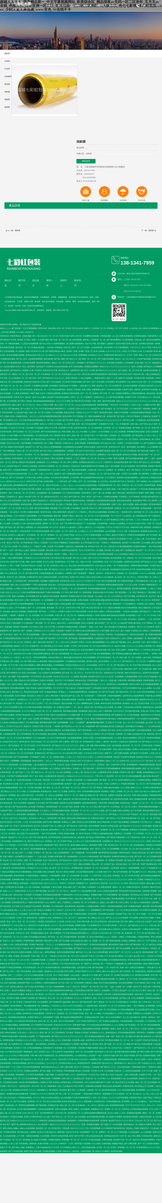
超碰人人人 (79, 420)
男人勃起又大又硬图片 (101, 1151)
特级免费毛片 (153, 336)
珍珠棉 (7, 61)
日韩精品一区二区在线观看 (120, 435)
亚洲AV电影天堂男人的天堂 (70, 336)
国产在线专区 (91, 455)
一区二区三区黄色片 (8, 700)
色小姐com (144, 791)
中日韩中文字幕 (97, 1071)
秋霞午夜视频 (129, 1056)
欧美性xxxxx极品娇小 (68, 527)
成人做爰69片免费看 (114, 1117)
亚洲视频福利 (132, 765)
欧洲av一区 (111, 566)
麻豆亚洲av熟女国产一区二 (49, 642)
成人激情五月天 (9, 814)
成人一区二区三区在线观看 (134, 723)
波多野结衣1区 (115, 447)
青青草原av (141, 1033)
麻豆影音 (6, 868)
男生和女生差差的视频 (98, 512)
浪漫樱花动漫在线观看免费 (18, 1094)
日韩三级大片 (67, 1078)
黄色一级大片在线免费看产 (87, 424)
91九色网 (7, 524)
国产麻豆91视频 (43, 669)
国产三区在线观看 (54, 382)
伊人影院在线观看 (41, 527)
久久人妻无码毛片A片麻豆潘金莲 (36, 925)
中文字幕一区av (73, 562)
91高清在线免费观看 (46, 1109)
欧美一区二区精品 (100, 1098)
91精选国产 (60, 631)
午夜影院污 (108, 462)
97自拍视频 (134, 918)
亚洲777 (144, 1067)
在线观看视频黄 (93, 443)
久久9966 (49, 987)
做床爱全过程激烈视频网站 (128, 478)
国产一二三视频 (26, 853)
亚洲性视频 (66, 1040)
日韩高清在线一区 (85, 646)
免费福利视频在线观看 (140, 566)
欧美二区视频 (137, 367)
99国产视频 (34, 393)
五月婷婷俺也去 (122, 1002)
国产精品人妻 (10, 527)
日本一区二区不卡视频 (137, 914)
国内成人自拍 (92, 661)
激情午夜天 (8, 470)
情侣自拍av (132, 619)
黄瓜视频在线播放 (128, 600)
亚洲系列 (145, 887)
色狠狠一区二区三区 (88, 458)
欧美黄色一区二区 (32, 455)
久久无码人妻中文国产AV (71, 592)
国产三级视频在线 (127, 550)
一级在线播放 (27, 569)
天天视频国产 (35, 757)
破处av (21, 497)
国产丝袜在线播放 (7, 715)
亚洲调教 (43, 581)
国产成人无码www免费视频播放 (52, 344)
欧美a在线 (30, 994)
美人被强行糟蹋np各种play (78, 845)
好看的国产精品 (23, 983)
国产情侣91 (111, 818)
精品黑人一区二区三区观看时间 (109, 386)
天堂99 (42, 393)
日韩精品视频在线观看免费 (57, 650)
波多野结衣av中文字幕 (95, 1040)
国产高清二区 (76, 742)
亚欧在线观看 (67, 703)
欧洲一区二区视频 (60, 791)
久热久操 (153, 925)
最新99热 (57, 516)
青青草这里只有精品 (137, 883)
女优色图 (31, 807)
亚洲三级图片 (121, 650)
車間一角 (87, 5)
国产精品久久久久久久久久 (107, 370)
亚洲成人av (77, 768)
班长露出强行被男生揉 (150, 497)
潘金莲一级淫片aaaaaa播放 (36, 397)
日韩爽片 (61, 612)
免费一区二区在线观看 (33, 860)
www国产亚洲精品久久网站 (151, 443)
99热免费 (46, 780)
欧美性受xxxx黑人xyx (59, 566)
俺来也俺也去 (129, 1124)
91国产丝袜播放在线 (149, 864)
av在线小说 (153, 753)
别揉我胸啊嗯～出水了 (66, 723)
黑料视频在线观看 (135, 680)
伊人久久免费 (22, 937)
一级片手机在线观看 (48, 834)
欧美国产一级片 (71, 784)
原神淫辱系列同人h (20, 902)
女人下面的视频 (20, 768)
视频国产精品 (117, 1144)
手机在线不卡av (94, 439)
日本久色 (123, 1136)
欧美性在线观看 (25, 952)
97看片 (52, 458)
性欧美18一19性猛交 (149, 948)
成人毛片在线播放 (128, 466)
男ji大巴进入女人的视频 (125, 1082)
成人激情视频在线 (140, 516)
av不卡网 (20, 1136)
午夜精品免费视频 (53, 393)
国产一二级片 (150, 458)
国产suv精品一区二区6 (29, 409)
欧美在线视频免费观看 (150, 684)
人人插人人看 (139, 539)
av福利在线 (143, 478)
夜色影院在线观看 (31, 692)
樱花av (131, 922)
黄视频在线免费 (154, 489)
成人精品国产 (43, 1124)
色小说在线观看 (75, 340)
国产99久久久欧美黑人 (126, 481)
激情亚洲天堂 (24, 742)
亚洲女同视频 (20, 696)
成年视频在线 (34, 799)
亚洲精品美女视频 (8, 359)
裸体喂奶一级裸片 (150, 409)
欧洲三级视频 (80, 443)
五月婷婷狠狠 (128, 340)
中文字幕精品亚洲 (108, 439)
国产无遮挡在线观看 (106, 359)
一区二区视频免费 (122, 424)
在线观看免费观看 (35, 359)
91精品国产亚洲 (36, 883)
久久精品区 (127, 516)
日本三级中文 (28, 1113)
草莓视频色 (8, 1078)
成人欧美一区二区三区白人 (126, 577)
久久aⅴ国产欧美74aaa (29, 784)
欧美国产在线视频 (27, 998)
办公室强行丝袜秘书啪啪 (72, 382)
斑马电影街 (54, 1090)
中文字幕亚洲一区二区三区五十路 (139, 899)
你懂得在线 (57, 711)
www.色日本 (137, 952)
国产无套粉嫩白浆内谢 (75, 455)
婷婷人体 (73, 531)
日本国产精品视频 (144, 359)
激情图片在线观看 (37, 550)
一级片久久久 (73, 554)
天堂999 (53, 1136)
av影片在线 (147, 657)
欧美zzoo (43, 424)
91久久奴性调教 (39, 738)
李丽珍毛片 (144, 1128)
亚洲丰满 (155, 428)
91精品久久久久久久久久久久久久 (142, 554)
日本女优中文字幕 (42, 715)
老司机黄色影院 (56, 501)
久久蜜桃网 (75, 1044)
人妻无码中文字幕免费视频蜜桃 (120, 546)
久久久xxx (111, 589)
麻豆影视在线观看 (79, 470)
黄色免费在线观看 (7, 347)
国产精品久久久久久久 (83, 948)
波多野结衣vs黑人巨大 (80, 370)
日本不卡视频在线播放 (93, 535)
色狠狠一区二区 (98, 941)
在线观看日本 (108, 841)
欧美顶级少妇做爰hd (115, 363)
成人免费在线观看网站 (75, 344)
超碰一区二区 (46, 757)
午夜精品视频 (105, 336)
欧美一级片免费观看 (53, 933)
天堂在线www (56, 1006)
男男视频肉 (157, 657)
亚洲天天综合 (94, 830)
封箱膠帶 (8, 76)
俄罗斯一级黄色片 (148, 1017)
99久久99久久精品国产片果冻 (72, 642)
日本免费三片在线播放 (106, 382)
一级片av (44, 635)
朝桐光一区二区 (18, 374)
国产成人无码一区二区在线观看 (71, 983)
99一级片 (117, 485)
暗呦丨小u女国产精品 (40, 340)
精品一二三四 (112, 378)
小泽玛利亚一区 (41, 795)
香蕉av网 (139, 860)
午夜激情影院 (37, 443)
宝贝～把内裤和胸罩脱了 (45, 1113)
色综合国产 (41, 367)
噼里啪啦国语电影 (117, 1105)
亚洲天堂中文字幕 (50, 370)
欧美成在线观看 (153, 420)
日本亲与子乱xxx (66, 669)
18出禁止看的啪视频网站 (95, 642)
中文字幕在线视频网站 (72, 1029)
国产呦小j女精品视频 (45, 481)
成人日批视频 (80, 1117)
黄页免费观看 (94, 826)
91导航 (92, 370)
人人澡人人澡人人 (151, 435)
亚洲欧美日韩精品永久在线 (35, 382)
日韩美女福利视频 (53, 592)
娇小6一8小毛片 (90, 765)
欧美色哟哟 (67, 416)
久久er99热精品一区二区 (18, 378)
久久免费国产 (82, 830)
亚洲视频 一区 (130, 834)
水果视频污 (81, 363)
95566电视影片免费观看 (73, 719)
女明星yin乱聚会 (43, 478)
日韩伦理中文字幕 (118, 765)
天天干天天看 (49, 627)
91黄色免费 (16, 623)
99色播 (157, 344)
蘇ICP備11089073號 (60, 310)
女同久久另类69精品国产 (126, 730)
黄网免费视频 (102, 405)
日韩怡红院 (4, 336)
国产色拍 (4, 386)
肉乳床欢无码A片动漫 (23, 654)
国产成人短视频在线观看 (146, 1056)
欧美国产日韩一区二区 (34, 497)
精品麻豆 (66, 466)
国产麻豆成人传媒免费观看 (142, 1044)
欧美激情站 (128, 336)
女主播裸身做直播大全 (64, 945)
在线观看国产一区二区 (55, 539)
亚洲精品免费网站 (91, 367)
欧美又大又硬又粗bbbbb (47, 1132)
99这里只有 (114, 967)
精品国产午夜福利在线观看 (58, 397)
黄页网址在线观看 (142, 975)
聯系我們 (113, 5)
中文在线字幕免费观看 (60, 478)
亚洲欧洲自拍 (19, 539)
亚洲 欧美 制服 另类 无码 (105, 650)
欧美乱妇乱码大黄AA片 (35, 355)
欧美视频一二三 (83, 910)
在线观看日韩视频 (103, 451)
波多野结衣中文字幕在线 (114, 673)
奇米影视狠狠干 (16, 1006)
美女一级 (35, 336)
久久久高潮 (55, 780)
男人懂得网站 (144, 474)
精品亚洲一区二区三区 (131, 746)
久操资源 (44, 543)
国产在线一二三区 (133, 520)
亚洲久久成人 (38, 952)
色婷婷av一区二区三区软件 (128, 439)
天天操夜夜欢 (151, 1021)
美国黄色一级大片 (22, 554)
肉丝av (37, 543)
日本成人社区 (73, 439)
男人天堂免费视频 (7, 351)
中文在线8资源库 (105, 749)
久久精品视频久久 (109, 1013)
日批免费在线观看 (38, 960)
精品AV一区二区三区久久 (125, 359)
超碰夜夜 (158, 707)
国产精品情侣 (50, 638)
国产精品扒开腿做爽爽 (116, 837)
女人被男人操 (60, 826)
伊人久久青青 (28, 508)
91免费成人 (44, 876)
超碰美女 (58, 474)
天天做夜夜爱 (97, 428)
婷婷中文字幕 (102, 447)
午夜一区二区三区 (143, 600)
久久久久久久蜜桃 (63, 401)
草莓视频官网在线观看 (136, 432)
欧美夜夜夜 (92, 914)
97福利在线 (75, 466)
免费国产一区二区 (106, 1132)
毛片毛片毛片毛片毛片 (94, 673)
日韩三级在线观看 (114, 455)
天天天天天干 (58, 688)
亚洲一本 (111, 1082)
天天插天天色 (89, 550)
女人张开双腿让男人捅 (90, 543)
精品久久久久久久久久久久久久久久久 (115, 367)
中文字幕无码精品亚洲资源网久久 (53, 409)
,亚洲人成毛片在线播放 (16, 520)
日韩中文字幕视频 (124, 1013)
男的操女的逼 (80, 680)
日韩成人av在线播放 (117, 524)
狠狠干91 (108, 753)
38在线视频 (37, 872)
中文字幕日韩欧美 (109, 925)
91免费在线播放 (32, 876)
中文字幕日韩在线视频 (142, 665)
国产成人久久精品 (54, 420)
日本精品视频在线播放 (139, 1109)
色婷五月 (28, 726)
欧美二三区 (66, 470)
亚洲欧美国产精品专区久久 (115, 355)
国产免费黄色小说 (14, 673)
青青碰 (20, 340)
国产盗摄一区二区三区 (108, 780)
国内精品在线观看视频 (57, 1121)
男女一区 (23, 788)
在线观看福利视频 (68, 967)
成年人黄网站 (72, 462)
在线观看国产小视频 (51, 1017)
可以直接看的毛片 (121, 635)
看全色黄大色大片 (53, 550)
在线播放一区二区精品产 (54, 910)
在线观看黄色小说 (19, 841)
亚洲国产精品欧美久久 (40, 501)
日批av (155, 577)
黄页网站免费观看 (124, 589)
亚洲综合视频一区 (71, 834)
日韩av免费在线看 (59, 512)
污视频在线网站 (93, 906)
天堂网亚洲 (9, 887)
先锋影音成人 (125, 803)
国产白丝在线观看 (7, 933)
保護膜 (7, 99)
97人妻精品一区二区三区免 (127, 979)
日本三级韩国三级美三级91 (60, 435)
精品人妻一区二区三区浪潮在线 (124, 451)
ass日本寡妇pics (117, 596)
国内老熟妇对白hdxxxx (86, 585)
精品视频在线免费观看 (17, 1017)
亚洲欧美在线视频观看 (136, 535)
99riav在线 (9, 573)
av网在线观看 (107, 1140)
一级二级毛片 (14, 512)
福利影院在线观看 (130, 1117)
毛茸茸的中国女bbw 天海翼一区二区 (75, 489)
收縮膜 (7, 107)
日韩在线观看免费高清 (41, 654)
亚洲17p (44, 964)
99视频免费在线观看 (147, 765)
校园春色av (48, 971)
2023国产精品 (63, 577)
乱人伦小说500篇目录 (131, 1017)
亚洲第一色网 (72, 351)
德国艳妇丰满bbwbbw (149, 531)
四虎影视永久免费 (40, 569)
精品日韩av (62, 623)
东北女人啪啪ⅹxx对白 (143, 1059)
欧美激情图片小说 (123, 382)
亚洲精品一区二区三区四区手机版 (61, 535)
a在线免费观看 (97, 347)
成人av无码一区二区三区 (64, 405)
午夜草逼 (109, 635)
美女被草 (113, 481)
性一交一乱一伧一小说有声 (20, 386)
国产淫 (108, 918)
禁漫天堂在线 (69, 413)
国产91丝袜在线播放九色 (51, 432)
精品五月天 (137, 987)
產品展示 (75, 5)
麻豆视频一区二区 (141, 512)
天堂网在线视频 (16, 1117)
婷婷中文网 (47, 822)
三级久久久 (104, 680)
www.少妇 (150, 1090)
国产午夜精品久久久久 (147, 1063)
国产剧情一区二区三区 (88, 359)
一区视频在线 (140, 420)
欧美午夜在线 (85, 834)
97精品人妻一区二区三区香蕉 (27, 451)
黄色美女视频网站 (153, 340)
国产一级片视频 (9, 677)
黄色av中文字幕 (51, 428)
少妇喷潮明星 (155, 631)
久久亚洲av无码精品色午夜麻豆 (12, 723)
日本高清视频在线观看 (67, 600)
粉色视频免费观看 (74, 738)
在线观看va (106, 990)
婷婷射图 (148, 527)
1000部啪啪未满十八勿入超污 (49, 470)
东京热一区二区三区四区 (107, 1147)
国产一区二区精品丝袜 (143, 669)
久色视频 (4, 1029)
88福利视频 (147, 826)
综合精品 (7, 612)
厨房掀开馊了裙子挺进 (116, 416)
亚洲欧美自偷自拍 (69, 837)
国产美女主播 (128, 420)
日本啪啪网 (129, 363)
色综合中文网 (57, 719)
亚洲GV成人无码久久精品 (80, 577)
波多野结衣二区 (9, 937)
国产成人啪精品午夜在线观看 (12, 447)
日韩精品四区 (147, 1136)
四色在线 (62, 1059)
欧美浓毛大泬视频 (130, 455)
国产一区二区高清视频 (152, 382)
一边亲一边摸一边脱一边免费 (27, 719)
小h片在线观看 (92, 853)
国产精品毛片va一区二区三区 (12, 642)
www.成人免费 (117, 336)
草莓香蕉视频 (148, 680)
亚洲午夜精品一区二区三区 (23, 458)
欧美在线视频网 (87, 650)
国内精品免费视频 (115, 906)
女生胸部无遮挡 (53, 604)
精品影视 (81, 837)
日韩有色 (83, 439)
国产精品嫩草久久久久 (138, 872)
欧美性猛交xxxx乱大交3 (71, 374)
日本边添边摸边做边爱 (67, 585)
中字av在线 (154, 1109)
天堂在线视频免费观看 (101, 715)
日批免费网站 (98, 562)
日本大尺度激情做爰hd (41, 1029)
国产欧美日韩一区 (12, 899)
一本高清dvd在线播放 (54, 347)
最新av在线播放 (141, 504)
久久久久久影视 (131, 585)
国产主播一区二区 (107, 393)
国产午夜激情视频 (21, 757)
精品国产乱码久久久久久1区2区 (101, 677)
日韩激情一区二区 (98, 340)
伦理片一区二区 (76, 397)
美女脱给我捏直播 (121, 462)
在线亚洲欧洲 (145, 439)
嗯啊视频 (57, 822)
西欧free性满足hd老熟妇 (50, 1098)
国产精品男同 (33, 589)
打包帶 (7, 69)
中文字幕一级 (118, 933)
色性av (39, 405)
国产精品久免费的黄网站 (96, 837)
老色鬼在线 (151, 393)
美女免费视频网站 (104, 654)
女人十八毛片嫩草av (139, 1101)
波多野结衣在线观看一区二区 (50, 466)
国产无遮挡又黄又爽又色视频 (30, 489)
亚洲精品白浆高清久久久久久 (150, 386)
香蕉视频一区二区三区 (56, 608)
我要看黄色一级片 (90, 749)
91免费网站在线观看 (91, 336)
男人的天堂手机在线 (99, 922)
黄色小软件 (19, 600)
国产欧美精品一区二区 (134, 1025)
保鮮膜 (7, 92)
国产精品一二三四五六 (48, 612)
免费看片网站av (68, 516)
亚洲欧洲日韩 (32, 577)
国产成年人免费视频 (25, 527)
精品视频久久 (46, 455)
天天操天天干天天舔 (16, 428)
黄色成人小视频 (132, 1128)
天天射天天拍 (94, 1075)
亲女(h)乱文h (145, 749)
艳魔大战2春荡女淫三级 (137, 734)
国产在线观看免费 (106, 508)
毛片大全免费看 (32, 424)
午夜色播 (145, 520)
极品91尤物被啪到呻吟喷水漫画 (13, 424)
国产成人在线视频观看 (75, 569)
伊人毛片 (76, 703)
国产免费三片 (106, 1124)
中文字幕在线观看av (26, 435)
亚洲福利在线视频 (152, 998)
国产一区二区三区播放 (81, 347)
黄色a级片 (14, 531)
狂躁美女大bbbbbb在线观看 (57, 367)
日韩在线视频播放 (35, 1048)
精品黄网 (136, 543)
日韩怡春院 (100, 585)
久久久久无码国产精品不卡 (11, 466)
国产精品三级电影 (25, 401)
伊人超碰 (116, 550)
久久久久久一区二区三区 (58, 849)
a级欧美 (137, 390)
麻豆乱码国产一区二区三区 (149, 455)
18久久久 (122, 814)
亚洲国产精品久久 (34, 1017)
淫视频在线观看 (92, 1048)
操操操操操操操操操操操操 (44, 401)
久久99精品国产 (135, 409)
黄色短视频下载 (154, 638)
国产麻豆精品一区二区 (123, 665)
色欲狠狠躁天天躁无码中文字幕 (123, 569)
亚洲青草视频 (150, 485)
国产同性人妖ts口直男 (149, 424)
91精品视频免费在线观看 (106, 501)
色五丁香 (63, 524)
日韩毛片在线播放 (46, 680)
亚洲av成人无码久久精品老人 (112, 1075)
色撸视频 (9, 627)
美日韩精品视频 (36, 554)
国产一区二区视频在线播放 (149, 1144)
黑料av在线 (13, 929)
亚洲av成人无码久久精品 (151, 711)
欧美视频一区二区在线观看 (43, 615)
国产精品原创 (137, 435)
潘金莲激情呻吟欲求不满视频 (93, 466)
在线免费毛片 (86, 493)
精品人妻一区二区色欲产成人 (84, 435)
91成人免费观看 (51, 979)
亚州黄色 (12, 834)
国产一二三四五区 (15, 975)
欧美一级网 (18, 749)
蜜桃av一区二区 (119, 887)
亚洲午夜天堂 (92, 619)
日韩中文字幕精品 (55, 424)
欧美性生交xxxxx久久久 (16, 481)
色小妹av (15, 853)
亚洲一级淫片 (86, 497)
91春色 (99, 971)
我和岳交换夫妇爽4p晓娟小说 (87, 631)
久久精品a (107, 535)
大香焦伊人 (83, 512)
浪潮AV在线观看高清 (58, 715)
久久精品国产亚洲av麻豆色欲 (129, 623)
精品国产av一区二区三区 (18, 837)
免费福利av (156, 363)
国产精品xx (114, 814)
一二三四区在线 (61, 481)
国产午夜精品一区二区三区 (138, 814)
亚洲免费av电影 (18, 879)
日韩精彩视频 (92, 680)
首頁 (50, 5)
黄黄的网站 (117, 1086)
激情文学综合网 (9, 455)
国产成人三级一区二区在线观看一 (82, 696)
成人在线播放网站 (137, 845)
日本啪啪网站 (42, 493)
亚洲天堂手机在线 (24, 1029)
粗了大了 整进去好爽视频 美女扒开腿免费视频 (119, 608)
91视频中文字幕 (149, 405)
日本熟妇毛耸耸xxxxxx (68, 1063)
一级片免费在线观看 (15, 558)
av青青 (124, 351)
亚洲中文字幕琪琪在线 (111, 688)
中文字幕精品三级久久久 (84, 669)
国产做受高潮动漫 (113, 941)
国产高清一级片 (35, 378)
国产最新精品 (121, 642)
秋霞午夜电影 (38, 730)
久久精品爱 (4, 864)
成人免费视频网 (54, 493)
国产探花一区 (55, 589)
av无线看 (71, 409)
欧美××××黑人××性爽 (11, 566)
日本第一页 (21, 918)
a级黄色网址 (53, 830)
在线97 (114, 504)
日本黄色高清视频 (114, 390)
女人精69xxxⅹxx (53, 355)
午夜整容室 (87, 998)
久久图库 (125, 883)
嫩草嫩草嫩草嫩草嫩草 (95, 723)
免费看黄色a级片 (99, 390)
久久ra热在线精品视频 (126, 1090)
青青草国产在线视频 (150, 390)
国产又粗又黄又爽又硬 (91, 608)
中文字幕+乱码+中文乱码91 (77, 1059)
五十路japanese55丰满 (69, 355)
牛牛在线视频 (104, 558)
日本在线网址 (139, 1021)
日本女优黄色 (151, 539)
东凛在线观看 (66, 604)
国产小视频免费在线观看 (73, 474)
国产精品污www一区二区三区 (43, 772)
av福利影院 (102, 772)
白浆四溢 (147, 650)
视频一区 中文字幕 (10, 665)
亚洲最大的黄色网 (55, 856)
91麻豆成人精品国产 (129, 489)
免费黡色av (46, 1006)
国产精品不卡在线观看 (52, 700)
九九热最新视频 (25, 765)
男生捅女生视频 (134, 960)
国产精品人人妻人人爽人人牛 (74, 619)
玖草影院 (71, 883)
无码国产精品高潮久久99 (124, 975)
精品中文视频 (120, 646)
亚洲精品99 (134, 830)
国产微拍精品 (14, 409)
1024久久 (101, 470)
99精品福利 (59, 906)
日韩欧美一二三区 (72, 458)
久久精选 (107, 489)
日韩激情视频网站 (114, 696)
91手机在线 (143, 489)
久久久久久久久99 (113, 351)
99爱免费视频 (69, 1071)
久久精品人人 (83, 531)
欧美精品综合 (46, 791)
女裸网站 (69, 573)
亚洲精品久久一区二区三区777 (29, 700)
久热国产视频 (61, 684)
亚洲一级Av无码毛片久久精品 (30, 929)
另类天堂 (67, 347)
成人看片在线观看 (95, 994)
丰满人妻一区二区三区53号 (66, 615)
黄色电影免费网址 (43, 363)
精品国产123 (30, 447)
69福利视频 (136, 1067)
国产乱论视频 (64, 941)
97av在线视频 (57, 413)
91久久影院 (53, 543)
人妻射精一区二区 (24, 615)
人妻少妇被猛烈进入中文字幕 (45, 765)
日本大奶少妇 (106, 443)
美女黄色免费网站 (126, 983)
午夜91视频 (105, 631)
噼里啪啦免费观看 (90, 803)
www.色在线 (5, 367)
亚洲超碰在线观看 (134, 1113)
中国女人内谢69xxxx (112, 784)
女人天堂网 (32, 768)
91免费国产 (88, 397)
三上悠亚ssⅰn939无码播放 (99, 432)
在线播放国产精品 (51, 845)
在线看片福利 (127, 390)
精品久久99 (44, 589)
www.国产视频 (70, 424)
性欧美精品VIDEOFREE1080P (120, 374)
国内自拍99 (18, 895)
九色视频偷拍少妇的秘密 (73, 447)
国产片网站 (73, 481)
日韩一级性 (97, 401)
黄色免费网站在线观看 (92, 1029)
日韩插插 (70, 451)
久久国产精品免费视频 (115, 397)
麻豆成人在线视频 (18, 612)
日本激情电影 (102, 524)
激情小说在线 (31, 688)
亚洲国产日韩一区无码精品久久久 (138, 397)
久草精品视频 (130, 937)
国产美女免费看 (52, 803)
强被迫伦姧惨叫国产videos (39, 902)
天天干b (109, 527)
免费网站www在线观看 (142, 1013)
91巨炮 (90, 612)
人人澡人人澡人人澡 (151, 1094)
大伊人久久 (151, 1105)
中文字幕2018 (87, 761)
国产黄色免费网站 (114, 340)
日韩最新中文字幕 (106, 424)
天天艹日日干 (116, 516)
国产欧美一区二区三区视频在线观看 (30, 347)
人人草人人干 (116, 661)
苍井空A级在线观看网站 (108, 983)
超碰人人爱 (84, 746)
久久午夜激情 (46, 799)
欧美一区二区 (19, 573)
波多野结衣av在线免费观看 (117, 684)
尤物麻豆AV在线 (45, 918)
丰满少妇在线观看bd (27, 665)
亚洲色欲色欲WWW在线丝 (103, 592)
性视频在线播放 (125, 428)
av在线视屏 (114, 868)
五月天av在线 (48, 562)
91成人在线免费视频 (100, 952)
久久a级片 (129, 956)
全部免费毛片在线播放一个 (136, 726)
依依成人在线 (75, 761)
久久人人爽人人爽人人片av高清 (40, 474)
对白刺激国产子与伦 (124, 539)
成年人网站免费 (118, 493)
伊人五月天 (54, 527)
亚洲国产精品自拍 (97, 635)
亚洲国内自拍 (5, 405)
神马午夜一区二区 (39, 1086)
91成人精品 (107, 876)
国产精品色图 (143, 451)
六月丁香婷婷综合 (133, 837)
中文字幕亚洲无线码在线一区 (128, 818)
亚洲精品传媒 (77, 868)
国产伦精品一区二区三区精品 (51, 1010)
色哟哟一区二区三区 (50, 524)
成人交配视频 (20, 577)
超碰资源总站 (148, 707)
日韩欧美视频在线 (138, 393)
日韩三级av (134, 424)
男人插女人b (102, 458)
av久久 (73, 1075)
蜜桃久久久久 (136, 788)
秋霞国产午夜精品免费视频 (11, 967)
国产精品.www (72, 359)
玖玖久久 (79, 535)
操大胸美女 (141, 447)
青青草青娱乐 (15, 336)
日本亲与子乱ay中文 (61, 677)
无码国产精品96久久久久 (76, 665)
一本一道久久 (78, 707)
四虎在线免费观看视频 (66, 952)
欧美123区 (120, 1036)
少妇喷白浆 (92, 470)
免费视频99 (90, 501)
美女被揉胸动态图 (14, 363)
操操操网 (31, 803)
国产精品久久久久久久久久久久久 (108, 420)
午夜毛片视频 (56, 887)
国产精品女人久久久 (149, 562)
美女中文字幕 (90, 344)
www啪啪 (72, 715)
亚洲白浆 (44, 830)
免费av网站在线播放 (44, 665)
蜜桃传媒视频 (148, 952)
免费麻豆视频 (58, 757)
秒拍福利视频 (114, 803)
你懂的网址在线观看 (94, 1086)
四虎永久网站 (134, 684)
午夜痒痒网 (122, 680)
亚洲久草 (10, 577)
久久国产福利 (67, 807)
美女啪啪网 (85, 1109)
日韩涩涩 (38, 370)
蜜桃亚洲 (64, 596)
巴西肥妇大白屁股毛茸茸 (34, 979)
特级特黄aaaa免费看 (153, 696)
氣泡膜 (7, 84)
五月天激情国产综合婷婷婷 (31, 906)
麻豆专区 (30, 795)
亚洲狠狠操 (24, 393)
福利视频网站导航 (20, 485)
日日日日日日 (118, 711)
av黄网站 (33, 1132)
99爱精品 (58, 443)
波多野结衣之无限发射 (99, 883)
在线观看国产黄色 (140, 501)
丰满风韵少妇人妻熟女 (146, 604)
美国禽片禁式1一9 (135, 650)
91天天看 (92, 654)
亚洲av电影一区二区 (143, 363)
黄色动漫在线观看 (124, 501)
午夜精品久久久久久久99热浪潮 (36, 558)
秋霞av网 (113, 680)
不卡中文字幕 (40, 604)
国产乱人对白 (22, 359)
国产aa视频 (14, 661)
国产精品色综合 (65, 860)
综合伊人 (124, 868)
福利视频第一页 (140, 638)
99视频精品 (63, 543)
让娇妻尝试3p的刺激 (132, 562)
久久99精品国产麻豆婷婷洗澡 (26, 1021)
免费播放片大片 (82, 883)
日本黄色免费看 (29, 363)
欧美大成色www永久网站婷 (103, 577)
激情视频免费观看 (86, 638)
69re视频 (84, 432)
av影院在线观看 (73, 623)
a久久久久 (80, 581)
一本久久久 (33, 416)
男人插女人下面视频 (64, 504)
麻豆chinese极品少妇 (110, 971)
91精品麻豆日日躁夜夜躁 (117, 627)
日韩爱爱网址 (99, 761)
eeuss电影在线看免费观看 (79, 849)
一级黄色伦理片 (99, 378)
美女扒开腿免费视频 (34, 520)
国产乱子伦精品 (108, 692)
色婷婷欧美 (89, 420)
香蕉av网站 (86, 390)
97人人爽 (87, 952)
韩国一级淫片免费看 (116, 458)
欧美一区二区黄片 (12, 826)
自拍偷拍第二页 (94, 692)
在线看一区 (16, 546)
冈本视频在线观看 (144, 730)
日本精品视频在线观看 (12, 638)
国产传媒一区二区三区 (59, 340)
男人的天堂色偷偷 (39, 734)
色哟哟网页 (20, 1075)
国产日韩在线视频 (100, 960)
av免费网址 (93, 1059)
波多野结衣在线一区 (82, 428)
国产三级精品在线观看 (48, 577)
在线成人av (27, 546)
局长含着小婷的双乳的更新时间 (95, 374)
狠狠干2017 (108, 872)
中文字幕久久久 (146, 822)
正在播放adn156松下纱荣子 (74, 1086)
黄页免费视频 (142, 466)
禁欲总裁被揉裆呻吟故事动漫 (92, 478)
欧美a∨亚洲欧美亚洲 (18, 416)
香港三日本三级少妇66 (21, 650)
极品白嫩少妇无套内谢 (73, 657)
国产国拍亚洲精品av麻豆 (56, 351)
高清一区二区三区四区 (151, 768)
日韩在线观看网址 (40, 657)
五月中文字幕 (70, 910)
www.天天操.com (154, 401)
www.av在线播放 (121, 554)
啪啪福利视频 (14, 344)
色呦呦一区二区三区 (125, 791)
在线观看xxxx (144, 830)
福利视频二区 (55, 508)
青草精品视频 (146, 508)
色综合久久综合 (90, 772)
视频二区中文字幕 (104, 604)
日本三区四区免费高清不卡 (87, 1021)
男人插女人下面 (26, 899)
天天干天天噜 (147, 1071)
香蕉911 (104, 906)
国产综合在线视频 (143, 849)
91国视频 (151, 868)
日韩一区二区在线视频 (108, 1010)
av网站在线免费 (145, 1117)
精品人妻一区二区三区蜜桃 (40, 413)
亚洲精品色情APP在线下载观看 (81, 596)
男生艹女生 (34, 776)
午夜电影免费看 (82, 635)
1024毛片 (93, 539)
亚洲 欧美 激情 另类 (67, 1090)
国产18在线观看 (80, 573)
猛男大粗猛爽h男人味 (97, 416)
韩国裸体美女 (60, 562)
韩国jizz (40, 910)
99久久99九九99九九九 (23, 730)
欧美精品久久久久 (96, 355)
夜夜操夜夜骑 (19, 876)
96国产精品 (37, 684)
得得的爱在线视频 (143, 569)
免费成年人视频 (91, 983)
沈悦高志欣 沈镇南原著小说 (76, 546)
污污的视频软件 (129, 604)
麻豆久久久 (132, 1063)
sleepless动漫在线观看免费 (85, 405)
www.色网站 (147, 688)
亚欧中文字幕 (86, 562)
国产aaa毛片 (93, 558)
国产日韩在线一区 (127, 971)
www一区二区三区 (15, 1071)
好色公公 (141, 941)
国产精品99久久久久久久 (96, 363)
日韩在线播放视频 (88, 1147)
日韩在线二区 (140, 340)
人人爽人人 (152, 589)
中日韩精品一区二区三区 (51, 374)
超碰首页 (111, 344)
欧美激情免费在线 (53, 967)
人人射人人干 (70, 757)
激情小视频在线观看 (151, 964)
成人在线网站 (86, 378)
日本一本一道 (146, 818)
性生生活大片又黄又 (103, 669)
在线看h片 (152, 1029)
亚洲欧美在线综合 (133, 887)
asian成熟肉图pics (81, 1056)
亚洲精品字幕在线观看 (70, 393)
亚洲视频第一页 (51, 600)
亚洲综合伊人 (99, 397)
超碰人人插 (115, 489)
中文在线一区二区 (128, 849)
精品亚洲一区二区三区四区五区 (48, 1128)
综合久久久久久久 (83, 409)
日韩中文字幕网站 (133, 416)
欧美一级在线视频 (128, 447)
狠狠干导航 (28, 1151)
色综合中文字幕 (13, 443)
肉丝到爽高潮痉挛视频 (96, 1117)
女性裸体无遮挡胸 (146, 344)
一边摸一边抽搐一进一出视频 (120, 987)
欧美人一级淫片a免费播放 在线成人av (20, 990)
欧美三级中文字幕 (74, 749)
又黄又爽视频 (26, 443)
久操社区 (61, 765)
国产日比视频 (129, 596)
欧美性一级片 (8, 554)
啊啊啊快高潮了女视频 (90, 703)
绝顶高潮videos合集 (11, 784)
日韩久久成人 (136, 405)
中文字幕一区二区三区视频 (33, 638)
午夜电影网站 (55, 876)
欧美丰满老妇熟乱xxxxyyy (100, 937)
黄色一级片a (12, 922)
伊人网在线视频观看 (134, 776)
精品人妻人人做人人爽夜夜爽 (100, 711)
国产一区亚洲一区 (106, 975)
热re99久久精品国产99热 (44, 826)
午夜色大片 (156, 347)
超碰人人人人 (8, 891)
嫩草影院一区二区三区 (10, 390)
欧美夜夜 (60, 458)
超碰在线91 (128, 669)
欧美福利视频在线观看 (16, 355)
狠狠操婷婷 (41, 462)
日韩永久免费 (48, 405)
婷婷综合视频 (26, 504)
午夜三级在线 (70, 688)
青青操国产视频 (95, 845)
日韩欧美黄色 (145, 902)
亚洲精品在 (120, 726)
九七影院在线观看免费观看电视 (26, 811)
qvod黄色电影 (43, 768)
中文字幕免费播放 (121, 347)
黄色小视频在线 (95, 520)
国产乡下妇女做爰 (16, 478)
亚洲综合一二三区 (145, 619)
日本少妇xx (22, 1033)
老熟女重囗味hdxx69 (89, 508)
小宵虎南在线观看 (131, 443)
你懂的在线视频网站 (56, 661)
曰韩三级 (26, 501)
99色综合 (55, 669)
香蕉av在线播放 (84, 864)
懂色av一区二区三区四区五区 (150, 355)
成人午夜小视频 (134, 1136)
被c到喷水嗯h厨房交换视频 (81, 960)
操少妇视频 (155, 462)
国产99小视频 (111, 811)
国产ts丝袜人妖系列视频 (34, 987)
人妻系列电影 (85, 1151)
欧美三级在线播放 (76, 367)
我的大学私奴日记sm (133, 673)
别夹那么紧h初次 (17, 987)
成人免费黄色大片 (15, 1044)
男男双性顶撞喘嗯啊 (27, 1105)
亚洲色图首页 (50, 922)
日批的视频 (103, 539)
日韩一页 (106, 849)
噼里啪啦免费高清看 (48, 723)
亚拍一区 (4, 344)
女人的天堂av (103, 481)
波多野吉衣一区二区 (37, 485)
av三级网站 (74, 677)
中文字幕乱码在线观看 (129, 910)
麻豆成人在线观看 (82, 1071)
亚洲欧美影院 (74, 543)
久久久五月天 (52, 1063)
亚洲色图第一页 (37, 600)
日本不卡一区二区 (105, 665)
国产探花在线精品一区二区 (108, 657)
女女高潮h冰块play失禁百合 (110, 929)
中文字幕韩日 (110, 478)
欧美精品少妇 (74, 650)
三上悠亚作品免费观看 (29, 344)
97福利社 (153, 791)
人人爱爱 (15, 393)
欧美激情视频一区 (118, 558)
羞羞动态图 (8, 485)
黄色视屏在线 (70, 906)
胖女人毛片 (115, 631)
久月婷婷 (60, 922)
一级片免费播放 (138, 1006)
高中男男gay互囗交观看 (104, 707)
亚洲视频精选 (26, 761)
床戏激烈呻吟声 (84, 1063)
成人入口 (76, 432)
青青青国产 (117, 604)
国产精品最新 (124, 895)
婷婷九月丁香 (86, 788)
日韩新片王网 (37, 726)
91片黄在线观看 (133, 715)
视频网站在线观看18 (86, 615)
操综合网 (38, 1151)
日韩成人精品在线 (35, 845)
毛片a (81, 550)
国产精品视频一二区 (123, 592)
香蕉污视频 (66, 432)
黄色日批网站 (104, 661)
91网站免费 (101, 696)
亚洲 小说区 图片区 (51, 860)
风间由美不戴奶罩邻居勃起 (75, 501)
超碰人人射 (94, 627)
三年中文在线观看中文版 (132, 688)
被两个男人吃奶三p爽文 (119, 902)
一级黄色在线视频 (32, 1136)
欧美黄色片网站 (124, 1006)
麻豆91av (75, 1002)
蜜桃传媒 (38, 941)
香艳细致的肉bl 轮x (126, 1059)
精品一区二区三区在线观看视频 (27, 635)
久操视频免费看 (104, 504)
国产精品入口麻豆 (22, 550)
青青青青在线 (14, 1059)
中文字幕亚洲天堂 (43, 746)
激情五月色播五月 (119, 535)
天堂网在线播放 (140, 336)
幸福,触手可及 (121, 914)
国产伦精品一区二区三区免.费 (130, 370)
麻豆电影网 (48, 359)
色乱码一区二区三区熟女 (13, 860)
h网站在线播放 (11, 1033)
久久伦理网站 (36, 983)
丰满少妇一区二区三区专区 (133, 485)
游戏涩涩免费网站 (45, 688)
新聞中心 (100, 5)
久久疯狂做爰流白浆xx (10, 910)
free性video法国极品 (73, 539)
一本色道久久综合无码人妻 (101, 933)
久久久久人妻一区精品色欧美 (128, 531)
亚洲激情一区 (111, 470)
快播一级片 (124, 967)
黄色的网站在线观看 (105, 554)
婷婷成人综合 (44, 1052)
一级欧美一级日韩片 (95, 573)
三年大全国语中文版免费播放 (26, 516)
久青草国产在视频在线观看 (67, 627)
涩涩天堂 (141, 738)
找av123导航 (146, 347)
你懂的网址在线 (136, 527)
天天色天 (115, 990)
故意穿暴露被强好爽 (93, 841)
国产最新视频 (41, 1105)
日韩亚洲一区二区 (110, 428)
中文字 (87, 719)
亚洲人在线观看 (152, 432)
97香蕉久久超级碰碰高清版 (102, 834)
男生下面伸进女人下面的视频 (144, 592)
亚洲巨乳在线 (46, 512)
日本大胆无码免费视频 (146, 692)
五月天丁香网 (132, 355)
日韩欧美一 (83, 627)
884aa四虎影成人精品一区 (81, 941)
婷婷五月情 (31, 481)
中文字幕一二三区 (21, 822)
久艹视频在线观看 (43, 1036)
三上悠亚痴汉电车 (20, 581)
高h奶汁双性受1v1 (72, 378)
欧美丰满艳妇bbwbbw (127, 780)
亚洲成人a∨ (63, 692)
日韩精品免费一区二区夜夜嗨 (22, 864)
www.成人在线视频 (118, 432)
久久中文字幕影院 (29, 711)
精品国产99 (96, 409)
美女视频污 (102, 344)
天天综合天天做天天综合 (85, 451)
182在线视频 (12, 401)
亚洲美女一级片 (124, 470)
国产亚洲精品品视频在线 (122, 654)
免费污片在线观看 (126, 378)
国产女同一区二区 (33, 374)
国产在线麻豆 (142, 481)
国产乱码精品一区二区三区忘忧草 (115, 409)
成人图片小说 (139, 956)
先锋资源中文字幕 (84, 967)
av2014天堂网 (24, 439)
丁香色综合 (114, 405)
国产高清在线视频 (42, 508)
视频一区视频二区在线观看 (54, 520)
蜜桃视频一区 (48, 906)
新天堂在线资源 (26, 390)
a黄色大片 (89, 527)
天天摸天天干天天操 (121, 527)
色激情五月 (56, 619)
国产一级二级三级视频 (102, 493)
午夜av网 (106, 845)
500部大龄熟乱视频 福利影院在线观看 (105, 600)
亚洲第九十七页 (20, 1048)
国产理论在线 (54, 635)
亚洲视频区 (54, 386)
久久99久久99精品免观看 (57, 738)
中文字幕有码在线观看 (71, 493)
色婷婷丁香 (70, 631)
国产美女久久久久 (85, 979)
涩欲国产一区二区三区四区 (11, 508)
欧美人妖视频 (99, 351)
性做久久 (20, 455)
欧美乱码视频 (83, 600)
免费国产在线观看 (115, 795)
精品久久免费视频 (56, 795)
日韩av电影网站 (23, 677)
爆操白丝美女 (16, 367)
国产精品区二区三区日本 (142, 470)
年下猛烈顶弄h (102, 435)
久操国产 (148, 922)
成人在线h (21, 834)
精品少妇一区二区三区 (85, 516)
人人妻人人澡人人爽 (28, 910)
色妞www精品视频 (39, 661)
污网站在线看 (45, 1078)
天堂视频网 (119, 677)
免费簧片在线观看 (116, 860)
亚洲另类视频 (8, 600)
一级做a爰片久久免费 (87, 386)
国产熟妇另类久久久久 (17, 964)
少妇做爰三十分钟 (18, 524)
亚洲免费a (150, 378)
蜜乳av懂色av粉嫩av (11, 1128)
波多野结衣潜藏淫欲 (70, 550)
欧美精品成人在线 (67, 581)
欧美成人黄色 (98, 1044)
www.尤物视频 (146, 1132)
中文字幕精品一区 (80, 416)
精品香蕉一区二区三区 (116, 776)
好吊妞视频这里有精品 (38, 937)
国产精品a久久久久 (54, 753)
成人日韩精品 (5, 458)
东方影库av (35, 830)
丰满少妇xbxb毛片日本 (63, 1025)
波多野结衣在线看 (150, 370)
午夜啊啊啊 (15, 761)
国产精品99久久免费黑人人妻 (22, 370)
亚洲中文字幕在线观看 (73, 1010)
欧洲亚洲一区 (130, 933)
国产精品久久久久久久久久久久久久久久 (111, 879)
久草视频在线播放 (143, 780)
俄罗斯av (86, 340)
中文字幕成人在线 (135, 351)
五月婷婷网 (108, 347)
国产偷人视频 (59, 359)
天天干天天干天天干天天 (136, 1105)
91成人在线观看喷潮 (61, 853)
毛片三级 (104, 987)
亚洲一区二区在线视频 (113, 562)
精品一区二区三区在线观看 (146, 1082)
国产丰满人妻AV (7, 635)
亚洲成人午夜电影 (74, 390)
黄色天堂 (62, 845)
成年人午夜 (151, 983)
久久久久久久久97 (137, 761)
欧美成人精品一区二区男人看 (128, 864)
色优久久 (41, 696)
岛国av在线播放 (123, 811)
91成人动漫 (42, 856)
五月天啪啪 (40, 803)
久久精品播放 (99, 527)
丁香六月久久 (135, 347)
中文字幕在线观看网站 (56, 390)
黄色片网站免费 (109, 401)
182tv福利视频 (45, 646)
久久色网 (15, 906)
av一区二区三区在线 (67, 830)
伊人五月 (7, 501)
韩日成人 (8, 807)
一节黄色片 (104, 543)
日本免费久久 (93, 902)
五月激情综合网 (42, 435)
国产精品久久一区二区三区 (63, 1117)
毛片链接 (70, 1033)
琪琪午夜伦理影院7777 (77, 524)
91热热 (98, 742)
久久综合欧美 (149, 627)
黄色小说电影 (37, 971)
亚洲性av (135, 749)
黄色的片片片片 (42, 990)
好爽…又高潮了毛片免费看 (127, 474)
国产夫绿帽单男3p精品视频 (60, 1002)
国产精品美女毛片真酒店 (81, 401)
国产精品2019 (145, 612)
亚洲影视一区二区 (107, 830)
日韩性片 (63, 883)
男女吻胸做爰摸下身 (32, 1006)
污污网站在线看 (32, 1010)
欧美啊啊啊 (115, 849)
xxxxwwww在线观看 (88, 554)
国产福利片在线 (155, 799)
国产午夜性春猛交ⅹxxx (87, 730)
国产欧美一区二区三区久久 (73, 673)
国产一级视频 (27, 631)
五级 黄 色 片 (19, 397)
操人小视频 (49, 443)
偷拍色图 (153, 814)
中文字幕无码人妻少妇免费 (61, 558)
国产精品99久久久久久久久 (54, 378)
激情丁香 (29, 351)
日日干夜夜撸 (134, 497)
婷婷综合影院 (106, 703)
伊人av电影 (110, 642)
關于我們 (62, 5)
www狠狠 (98, 872)
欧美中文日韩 (39, 351)
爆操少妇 (28, 684)
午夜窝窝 (40, 922)
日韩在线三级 (138, 374)
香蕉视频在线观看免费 (52, 895)
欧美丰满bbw (67, 768)
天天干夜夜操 (151, 941)
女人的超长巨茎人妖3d (51, 489)
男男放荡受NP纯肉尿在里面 (16, 474)
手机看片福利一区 (144, 577)
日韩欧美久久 (68, 443)
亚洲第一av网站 (60, 554)
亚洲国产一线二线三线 (43, 853)
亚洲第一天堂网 (70, 646)
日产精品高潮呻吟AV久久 (103, 646)
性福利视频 (91, 524)
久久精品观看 (133, 1132)
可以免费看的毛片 (94, 925)
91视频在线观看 (33, 512)
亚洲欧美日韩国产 (84, 688)
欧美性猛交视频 (74, 684)
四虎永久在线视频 (30, 466)
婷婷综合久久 (64, 370)
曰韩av (135, 807)
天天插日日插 (139, 378)
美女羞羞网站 (43, 1002)
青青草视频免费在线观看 (131, 768)
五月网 (23, 512)
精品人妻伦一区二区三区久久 (24, 405)
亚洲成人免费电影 (129, 941)
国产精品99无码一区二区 (126, 692)
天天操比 (27, 340)
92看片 (27, 600)
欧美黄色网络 (34, 581)
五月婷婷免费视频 (130, 386)
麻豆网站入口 (17, 692)
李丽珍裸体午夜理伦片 (93, 1094)
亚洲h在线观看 (90, 447)
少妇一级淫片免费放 (149, 642)
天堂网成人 (123, 497)
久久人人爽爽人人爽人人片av (49, 1040)
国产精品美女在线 (38, 439)
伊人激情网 (20, 351)
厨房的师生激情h (106, 413)
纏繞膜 (7, 53)
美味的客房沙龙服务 (16, 994)
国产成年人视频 (18, 1147)
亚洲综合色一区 (40, 390)
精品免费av (81, 906)
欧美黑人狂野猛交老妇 (110, 826)
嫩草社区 (136, 654)
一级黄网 (32, 470)
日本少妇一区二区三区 (49, 336)
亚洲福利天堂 (99, 1101)
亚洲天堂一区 (57, 1029)
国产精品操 (73, 638)
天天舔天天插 (30, 478)
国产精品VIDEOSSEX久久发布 (90, 784)
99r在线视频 (30, 596)
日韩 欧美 (107, 994)
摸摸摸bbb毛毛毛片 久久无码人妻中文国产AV (62, 497)
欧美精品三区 (113, 512)
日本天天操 (18, 925)
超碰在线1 (61, 776)
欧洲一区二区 (147, 837)
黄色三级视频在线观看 (138, 799)
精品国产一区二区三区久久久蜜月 (29, 703)
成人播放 (129, 1036)
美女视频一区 (83, 937)
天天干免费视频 (122, 830)
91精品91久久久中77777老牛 (87, 413)
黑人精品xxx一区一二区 (35, 539)
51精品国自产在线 (102, 638)
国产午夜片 (133, 462)
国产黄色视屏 (105, 856)
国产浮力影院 (68, 420)
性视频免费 (83, 711)
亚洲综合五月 (110, 573)
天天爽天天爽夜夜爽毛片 (148, 585)
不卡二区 (140, 933)
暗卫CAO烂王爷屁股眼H (148, 677)
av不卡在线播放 (20, 608)
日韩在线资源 (25, 531)
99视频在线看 (53, 581)
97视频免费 (118, 964)
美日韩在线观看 (35, 822)
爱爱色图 (61, 1132)
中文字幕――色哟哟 (149, 654)
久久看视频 (102, 730)
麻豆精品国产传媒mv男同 (119, 945)
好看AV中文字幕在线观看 (76, 612)
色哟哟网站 (83, 355)
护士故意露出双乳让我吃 (73, 753)
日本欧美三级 (135, 1002)
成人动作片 (136, 948)
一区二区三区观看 (154, 914)
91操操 (145, 929)
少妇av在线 (154, 512)
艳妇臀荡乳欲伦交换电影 (108, 853)
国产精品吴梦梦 (32, 573)
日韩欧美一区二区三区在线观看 (127, 508)
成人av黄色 (21, 795)
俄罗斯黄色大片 (120, 1063)
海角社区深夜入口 (55, 657)
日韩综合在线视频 (113, 612)
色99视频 (26, 1140)
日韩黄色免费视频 (153, 738)
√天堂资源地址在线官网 (132, 707)
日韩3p (81, 527)
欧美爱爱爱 (117, 703)
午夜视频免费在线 (105, 485)
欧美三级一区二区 (44, 711)
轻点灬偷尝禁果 (28, 367)
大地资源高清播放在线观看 (141, 413)
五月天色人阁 (61, 1113)
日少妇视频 (146, 543)
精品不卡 (77, 1067)
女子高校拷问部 (26, 543)
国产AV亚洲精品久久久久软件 (84, 604)
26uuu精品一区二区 (102, 596)
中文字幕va (99, 956)
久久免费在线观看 (91, 780)
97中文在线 (109, 956)
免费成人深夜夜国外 (21, 883)
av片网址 (17, 589)
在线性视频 (27, 336)
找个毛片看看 (136, 811)
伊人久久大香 (6, 1090)
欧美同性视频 (156, 906)
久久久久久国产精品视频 (37, 891)
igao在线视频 (110, 531)
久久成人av (134, 902)
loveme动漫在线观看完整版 (86, 485)
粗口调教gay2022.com (96, 918)
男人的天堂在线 (108, 734)
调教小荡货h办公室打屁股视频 (26, 680)
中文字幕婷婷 (68, 680)
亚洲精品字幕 (53, 1105)
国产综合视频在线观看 (135, 458)
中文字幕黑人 (124, 405)
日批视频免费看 (126, 1021)
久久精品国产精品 (21, 413)
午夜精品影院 (67, 895)
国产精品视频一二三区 (33, 749)
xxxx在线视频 (152, 447)
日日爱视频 (108, 1071)
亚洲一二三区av (51, 1059)
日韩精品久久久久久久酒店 (44, 631)
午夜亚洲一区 (15, 569)
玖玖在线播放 (92, 665)
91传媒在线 (146, 416)
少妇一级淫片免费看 (126, 504)
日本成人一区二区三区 (23, 657)
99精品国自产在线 (7, 719)
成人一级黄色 (118, 443)
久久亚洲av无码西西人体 (145, 646)
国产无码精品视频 (153, 784)
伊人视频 (118, 707)
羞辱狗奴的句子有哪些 (68, 386)
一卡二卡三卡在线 (149, 615)
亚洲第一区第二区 (85, 351)
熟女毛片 (153, 596)
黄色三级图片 (99, 612)
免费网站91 (118, 834)
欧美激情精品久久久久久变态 (148, 1147)
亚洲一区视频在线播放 (48, 692)
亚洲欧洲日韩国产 (81, 945)
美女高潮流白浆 (59, 455)
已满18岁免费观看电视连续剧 (50, 416)
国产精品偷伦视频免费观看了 (72, 1017)
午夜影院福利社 (123, 566)
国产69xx (38, 864)
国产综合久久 (144, 462)
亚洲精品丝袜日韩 (92, 1017)
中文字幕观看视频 (45, 516)
